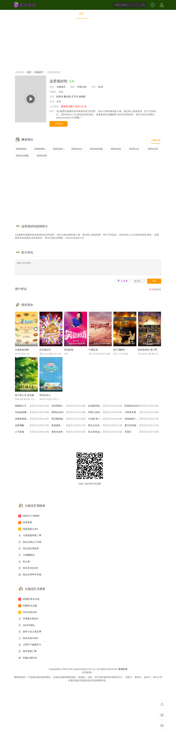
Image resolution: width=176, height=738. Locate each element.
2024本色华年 (27, 612)
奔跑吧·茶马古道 (29, 599)
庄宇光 (74, 96)
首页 (44, 13)
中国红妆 (93, 349)
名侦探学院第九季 (105, 406)
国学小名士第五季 (29, 631)
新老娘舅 (68, 425)
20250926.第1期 (24, 149)
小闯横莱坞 (26, 555)
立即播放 (58, 124)
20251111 (134, 149)
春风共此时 (68, 432)
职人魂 (24, 561)
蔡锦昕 (82, 96)
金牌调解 (32, 425)
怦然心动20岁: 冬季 (105, 412)
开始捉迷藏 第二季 (32, 412)
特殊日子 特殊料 (29, 515)
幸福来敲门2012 (142, 419)
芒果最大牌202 (28, 618)
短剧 (118, 13)
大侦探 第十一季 (105, 419)
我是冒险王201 (28, 529)
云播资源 (155, 140)
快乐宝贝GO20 (28, 568)
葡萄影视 (122, 669)
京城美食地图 (22, 349)
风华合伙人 (45, 395)
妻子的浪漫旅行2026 (142, 425)
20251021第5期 (98, 149)
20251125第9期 (24, 155)
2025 (100, 87)
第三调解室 (119, 349)
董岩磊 (67, 96)
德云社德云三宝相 (29, 542)
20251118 (153, 149)
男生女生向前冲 (105, 425)
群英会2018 (68, 412)
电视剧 (68, 13)
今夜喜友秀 (142, 412)
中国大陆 (81, 87)
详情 (78, 117)
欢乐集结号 (45, 349)
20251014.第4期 (79, 149)
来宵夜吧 (25, 522)
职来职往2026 (142, 406)
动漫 (93, 13)
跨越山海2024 (27, 657)
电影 (56, 13)
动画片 (105, 13)
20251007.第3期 (61, 149)
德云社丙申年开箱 (29, 574)
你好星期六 (68, 406)
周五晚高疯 (68, 419)
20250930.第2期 (42, 149)
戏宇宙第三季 (27, 651)
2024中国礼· (26, 625)
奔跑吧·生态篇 (27, 605)
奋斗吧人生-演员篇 (24, 395)
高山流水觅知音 (28, 548)
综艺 (81, 13)
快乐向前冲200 (28, 638)
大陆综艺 (38, 72)
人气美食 (32, 432)
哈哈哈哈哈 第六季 (147, 349)
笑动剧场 (68, 349)
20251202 (42, 155)
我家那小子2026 (32, 406)
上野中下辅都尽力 (29, 644)
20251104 (116, 149)
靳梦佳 (59, 96)
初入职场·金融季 (105, 432)
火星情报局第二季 (29, 535)
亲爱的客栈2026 (32, 419)
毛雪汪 (142, 432)
